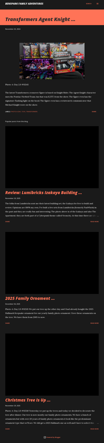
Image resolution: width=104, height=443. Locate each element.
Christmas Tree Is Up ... (28, 400)
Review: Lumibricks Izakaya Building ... (43, 192)
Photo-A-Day (16, 112)
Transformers (31, 112)
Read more (94, 222)
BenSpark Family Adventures (24, 3)
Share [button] (94, 112)
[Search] (88, 3)
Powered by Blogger (52, 437)
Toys (23, 112)
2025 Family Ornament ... (30, 298)
